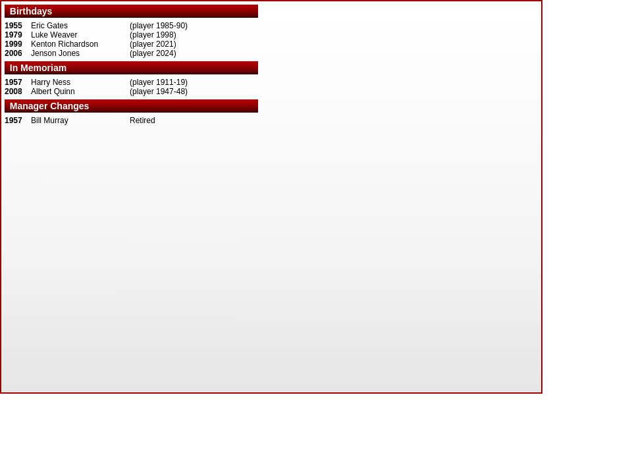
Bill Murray (49, 120)
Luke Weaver (54, 35)
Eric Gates (49, 25)
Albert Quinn (53, 91)
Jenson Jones (55, 53)
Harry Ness (50, 82)
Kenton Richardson (64, 44)
